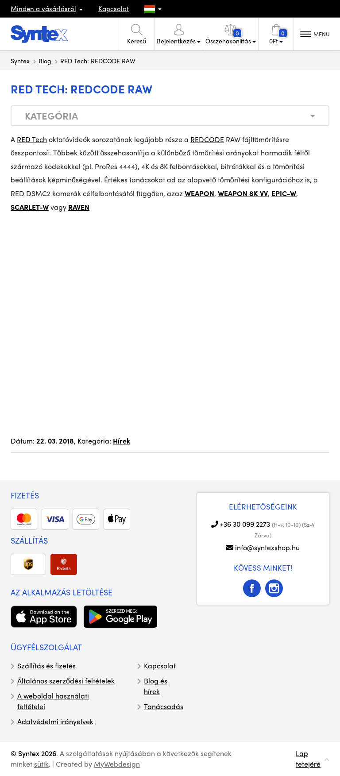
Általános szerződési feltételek (66, 681)
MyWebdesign (117, 764)
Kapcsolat (113, 8)
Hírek (121, 441)
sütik (41, 764)
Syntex (20, 60)
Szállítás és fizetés (46, 665)
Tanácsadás (163, 706)
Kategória (51, 115)
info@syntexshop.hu (267, 547)
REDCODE (207, 139)
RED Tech (32, 139)
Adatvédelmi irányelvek (55, 721)
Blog (45, 60)
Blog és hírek (155, 686)
